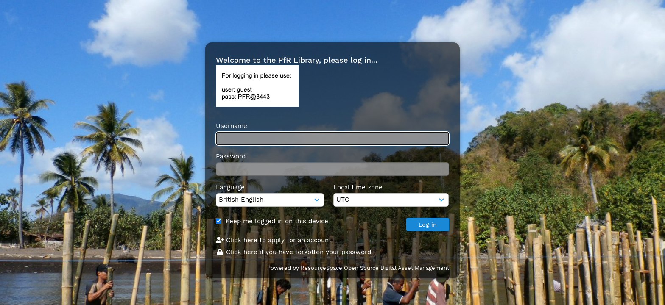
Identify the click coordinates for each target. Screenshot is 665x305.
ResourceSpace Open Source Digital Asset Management (375, 268)
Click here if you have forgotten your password (293, 252)
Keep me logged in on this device (277, 221)
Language (230, 187)
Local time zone (358, 187)
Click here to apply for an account (273, 240)
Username (231, 126)
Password (231, 156)
